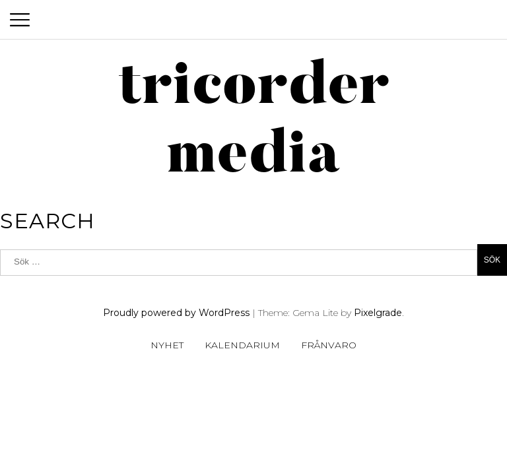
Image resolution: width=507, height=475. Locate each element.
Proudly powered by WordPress (176, 313)
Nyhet (167, 345)
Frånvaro (328, 345)
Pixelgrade (378, 313)
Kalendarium (242, 345)
